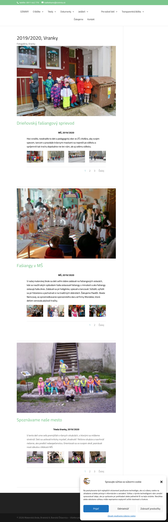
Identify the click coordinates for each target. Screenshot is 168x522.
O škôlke (36, 12)
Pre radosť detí (108, 12)
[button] (161, 481)
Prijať (96, 508)
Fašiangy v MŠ (30, 265)
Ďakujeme (78, 20)
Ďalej (101, 170)
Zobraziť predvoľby (150, 508)
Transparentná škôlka (131, 12)
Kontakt (90, 20)
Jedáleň (81, 12)
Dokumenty (65, 12)
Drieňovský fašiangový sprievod (45, 123)
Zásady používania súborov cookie (122, 516)
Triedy (49, 12)
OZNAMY (24, 12)
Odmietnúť (123, 508)
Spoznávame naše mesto (39, 420)
